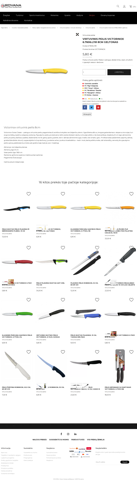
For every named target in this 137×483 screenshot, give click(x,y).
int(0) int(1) (51, 209)
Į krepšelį (119, 72)
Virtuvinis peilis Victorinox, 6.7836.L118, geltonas (48, 231)
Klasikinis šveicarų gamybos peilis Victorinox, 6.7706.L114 (17, 337)
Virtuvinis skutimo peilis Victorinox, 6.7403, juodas (48, 337)
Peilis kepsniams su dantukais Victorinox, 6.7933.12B (118, 389)
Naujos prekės (22, 426)
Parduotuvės (60, 426)
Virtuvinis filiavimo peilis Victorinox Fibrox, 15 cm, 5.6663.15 (85, 389)
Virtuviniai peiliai (7, 234)
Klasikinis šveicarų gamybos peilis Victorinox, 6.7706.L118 (86, 231)
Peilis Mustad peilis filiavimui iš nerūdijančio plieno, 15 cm (15, 231)
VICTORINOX (100, 49)
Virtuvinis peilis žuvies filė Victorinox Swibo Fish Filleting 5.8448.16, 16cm (119, 232)
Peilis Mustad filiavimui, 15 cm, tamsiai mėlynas (84, 337)
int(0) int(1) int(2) (86, 367)
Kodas (85, 46)
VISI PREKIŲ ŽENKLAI (78, 426)
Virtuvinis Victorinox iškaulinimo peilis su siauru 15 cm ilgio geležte (120, 285)
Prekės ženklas (88, 49)
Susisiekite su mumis (41, 426)
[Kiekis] (94, 72)
